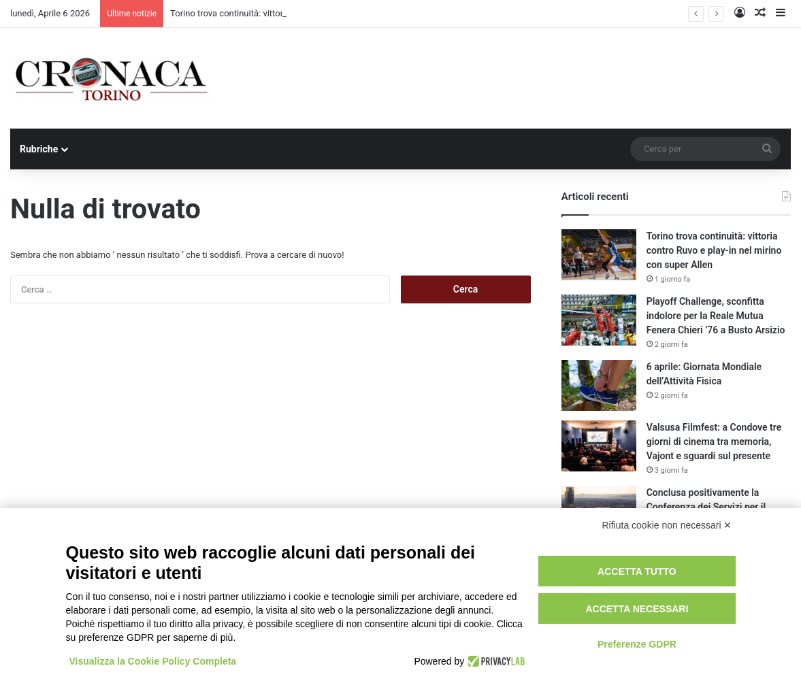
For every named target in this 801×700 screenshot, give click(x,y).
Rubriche (39, 149)
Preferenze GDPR (637, 644)
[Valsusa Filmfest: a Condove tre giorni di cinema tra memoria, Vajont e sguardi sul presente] (598, 445)
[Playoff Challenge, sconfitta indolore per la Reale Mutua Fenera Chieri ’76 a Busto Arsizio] (598, 320)
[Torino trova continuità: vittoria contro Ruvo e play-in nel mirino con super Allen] (598, 254)
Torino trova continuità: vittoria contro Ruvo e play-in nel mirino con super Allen (714, 250)
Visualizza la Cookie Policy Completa (153, 661)
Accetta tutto (637, 571)
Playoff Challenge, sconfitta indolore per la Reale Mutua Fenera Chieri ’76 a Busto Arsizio (716, 315)
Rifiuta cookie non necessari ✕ (667, 525)
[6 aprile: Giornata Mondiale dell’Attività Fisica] (598, 385)
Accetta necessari (636, 608)
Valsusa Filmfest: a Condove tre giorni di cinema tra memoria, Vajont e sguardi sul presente (714, 441)
